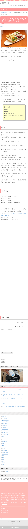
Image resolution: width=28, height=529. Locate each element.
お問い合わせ (5, 510)
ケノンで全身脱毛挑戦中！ (6, 382)
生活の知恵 (4, 450)
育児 (3, 461)
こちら (7, 471)
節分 (3, 455)
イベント (4, 416)
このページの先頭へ (15, 527)
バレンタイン (5, 427)
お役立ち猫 (4, 3)
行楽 (3, 464)
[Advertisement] (14, 70)
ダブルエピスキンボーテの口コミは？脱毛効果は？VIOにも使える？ (14, 390)
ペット (3, 430)
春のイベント (5, 446)
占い (3, 439)
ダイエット (4, 425)
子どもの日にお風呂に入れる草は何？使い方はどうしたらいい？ (14, 395)
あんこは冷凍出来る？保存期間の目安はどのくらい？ (13, 398)
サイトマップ (5, 512)
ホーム (3, 508)
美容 (3, 459)
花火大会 (4, 462)
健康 (3, 436)
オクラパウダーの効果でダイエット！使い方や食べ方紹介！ (14, 406)
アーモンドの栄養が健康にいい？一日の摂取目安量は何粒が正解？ (14, 402)
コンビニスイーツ (5, 423)
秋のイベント (5, 454)
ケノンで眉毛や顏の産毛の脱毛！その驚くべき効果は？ (13, 495)
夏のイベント (5, 441)
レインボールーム (5, 434)
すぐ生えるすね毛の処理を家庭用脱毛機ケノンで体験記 (13, 506)
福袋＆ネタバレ (5, 452)
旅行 (3, 445)
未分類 (3, 448)
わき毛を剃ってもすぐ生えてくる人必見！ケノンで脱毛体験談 (14, 497)
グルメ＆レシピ (5, 420)
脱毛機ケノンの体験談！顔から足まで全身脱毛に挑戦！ (13, 493)
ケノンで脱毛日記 (5, 421)
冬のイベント (5, 438)
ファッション (5, 429)
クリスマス (4, 418)
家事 (2, 26)
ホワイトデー (5, 432)
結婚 (3, 457)
